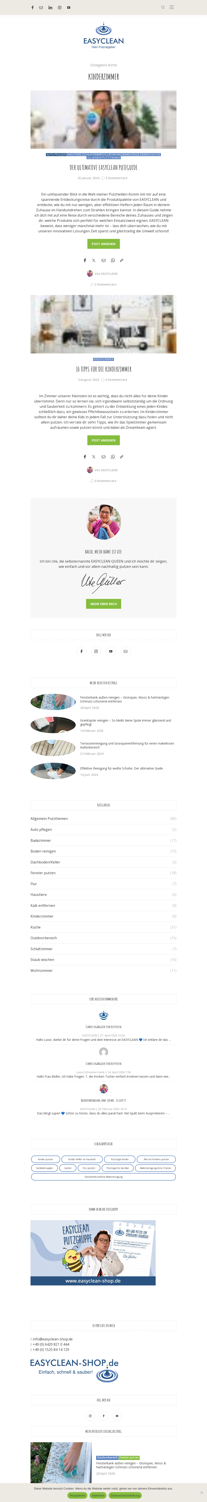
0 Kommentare (116, 380)
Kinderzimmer (103, 359)
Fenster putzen (43, 872)
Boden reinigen (43, 851)
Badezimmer (141, 154)
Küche (155, 154)
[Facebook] (32, 7)
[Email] (103, 260)
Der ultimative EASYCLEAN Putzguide (104, 167)
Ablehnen (98, 1495)
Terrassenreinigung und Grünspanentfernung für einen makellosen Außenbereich (127, 745)
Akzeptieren (77, 1495)
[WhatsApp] (113, 260)
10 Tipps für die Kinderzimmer (103, 369)
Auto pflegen (56, 154)
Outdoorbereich (44, 937)
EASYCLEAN (109, 274)
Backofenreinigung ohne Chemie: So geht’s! (103, 1100)
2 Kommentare (116, 178)
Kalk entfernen (43, 905)
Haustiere (74, 154)
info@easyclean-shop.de (53, 1339)
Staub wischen (42, 959)
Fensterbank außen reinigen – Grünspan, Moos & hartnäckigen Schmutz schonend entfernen (124, 699)
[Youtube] (69, 7)
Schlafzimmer (93, 154)
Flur (107, 154)
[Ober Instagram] (60, 7)
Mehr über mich (103, 604)
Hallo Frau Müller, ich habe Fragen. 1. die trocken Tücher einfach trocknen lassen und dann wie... (103, 1076)
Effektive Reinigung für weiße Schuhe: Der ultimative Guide (121, 768)
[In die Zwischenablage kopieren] (121, 260)
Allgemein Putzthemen (103, 157)
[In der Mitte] (171, 7)
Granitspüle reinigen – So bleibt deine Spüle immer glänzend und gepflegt (125, 722)
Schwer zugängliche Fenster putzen (103, 1027)
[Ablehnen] (201, 1492)
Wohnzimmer (121, 154)
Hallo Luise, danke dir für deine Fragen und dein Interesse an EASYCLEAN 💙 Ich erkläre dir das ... (103, 1040)
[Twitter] (94, 260)
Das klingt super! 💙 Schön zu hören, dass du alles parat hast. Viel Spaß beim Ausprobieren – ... (103, 1113)
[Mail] (41, 7)
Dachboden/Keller (45, 862)
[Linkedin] (50, 7)
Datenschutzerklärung (125, 1495)
